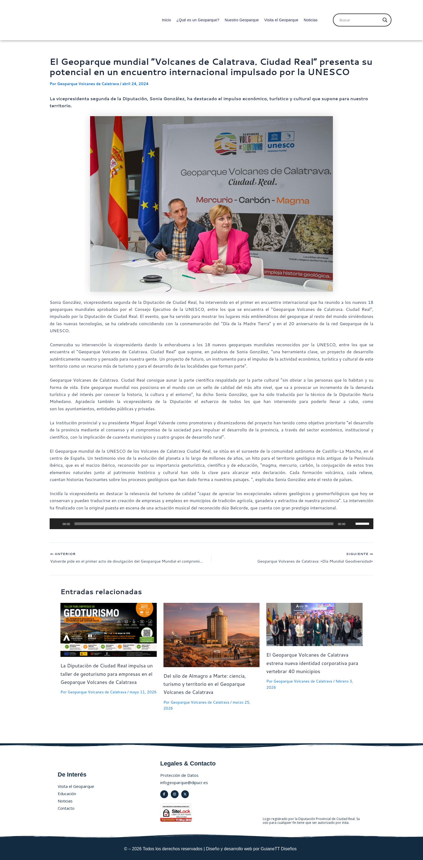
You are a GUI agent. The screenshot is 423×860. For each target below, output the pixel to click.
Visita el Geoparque (281, 20)
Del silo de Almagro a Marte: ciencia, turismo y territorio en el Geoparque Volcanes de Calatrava (208, 685)
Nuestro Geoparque (242, 20)
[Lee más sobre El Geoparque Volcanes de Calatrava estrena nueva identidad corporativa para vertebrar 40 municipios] (314, 625)
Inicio (166, 20)
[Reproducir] (56, 523)
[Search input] (360, 20)
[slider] (204, 523)
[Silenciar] (351, 523)
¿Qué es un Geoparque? (197, 20)
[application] (211, 523)
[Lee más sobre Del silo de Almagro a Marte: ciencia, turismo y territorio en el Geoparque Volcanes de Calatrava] (211, 635)
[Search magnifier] (385, 20)
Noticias (311, 20)
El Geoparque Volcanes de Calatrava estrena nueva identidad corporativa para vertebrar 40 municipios (311, 664)
